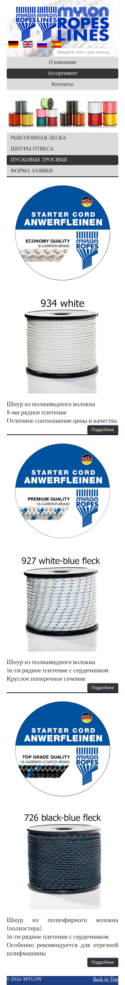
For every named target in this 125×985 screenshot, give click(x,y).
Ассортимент (62, 73)
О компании (62, 62)
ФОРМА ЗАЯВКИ (32, 170)
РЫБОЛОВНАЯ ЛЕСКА (38, 137)
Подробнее (103, 429)
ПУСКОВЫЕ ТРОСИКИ (39, 159)
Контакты (62, 84)
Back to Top (105, 979)
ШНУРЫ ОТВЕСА (32, 148)
